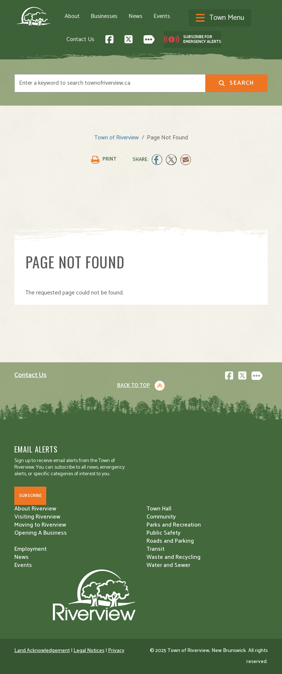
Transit (155, 549)
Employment (30, 549)
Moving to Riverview (40, 525)
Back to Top (133, 385)
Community (161, 517)
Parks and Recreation (174, 525)
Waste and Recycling (173, 557)
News (135, 16)
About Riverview (35, 509)
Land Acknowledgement (42, 650)
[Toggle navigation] (220, 18)
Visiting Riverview (37, 517)
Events (161, 16)
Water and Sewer (168, 565)
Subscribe (30, 495)
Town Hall (159, 509)
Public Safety (164, 533)
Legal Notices (88, 650)
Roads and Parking (170, 541)
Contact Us (80, 39)
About (72, 16)
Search (236, 83)
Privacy (116, 650)
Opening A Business (40, 533)
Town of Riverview (116, 138)
